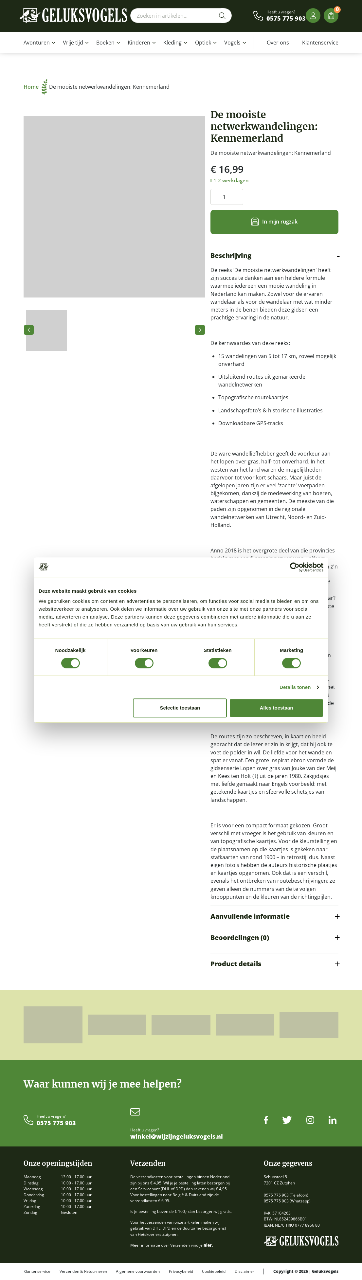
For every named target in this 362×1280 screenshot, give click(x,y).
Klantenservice (320, 42)
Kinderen (139, 42)
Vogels (232, 42)
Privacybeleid (181, 1271)
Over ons (278, 42)
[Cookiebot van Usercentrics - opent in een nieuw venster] (294, 567)
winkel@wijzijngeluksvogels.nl (176, 1136)
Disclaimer (244, 1271)
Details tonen (295, 687)
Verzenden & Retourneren (83, 1271)
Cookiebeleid (214, 1271)
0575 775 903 (286, 18)
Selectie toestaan (180, 708)
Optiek (203, 42)
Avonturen (37, 42)
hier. (208, 1245)
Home (35, 86)
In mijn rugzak (280, 221)
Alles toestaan (276, 708)
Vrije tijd (73, 42)
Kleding (172, 42)
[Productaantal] (226, 197)
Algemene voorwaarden (138, 1271)
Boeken (105, 42)
